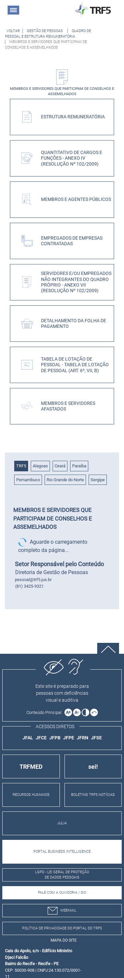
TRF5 (21, 465)
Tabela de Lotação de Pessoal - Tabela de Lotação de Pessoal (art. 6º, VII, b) (75, 364)
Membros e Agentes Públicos (76, 199)
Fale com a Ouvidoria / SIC (62, 892)
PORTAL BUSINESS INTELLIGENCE (62, 851)
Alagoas (40, 465)
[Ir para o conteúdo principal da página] (44, 712)
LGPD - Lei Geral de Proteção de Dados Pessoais (62, 875)
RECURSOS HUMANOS (31, 795)
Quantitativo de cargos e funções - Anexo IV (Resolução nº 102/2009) (71, 158)
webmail (62, 911)
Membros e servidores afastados (68, 406)
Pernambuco (28, 479)
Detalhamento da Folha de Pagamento (73, 323)
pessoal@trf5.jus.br (33, 579)
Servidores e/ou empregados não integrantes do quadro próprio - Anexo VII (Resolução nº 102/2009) (76, 282)
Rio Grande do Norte (65, 479)
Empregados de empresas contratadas (72, 241)
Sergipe (98, 479)
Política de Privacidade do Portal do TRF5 (62, 928)
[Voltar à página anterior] (13, 31)
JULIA (62, 823)
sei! (93, 766)
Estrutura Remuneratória (73, 117)
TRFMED (31, 766)
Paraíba (79, 465)
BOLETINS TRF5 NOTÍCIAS (93, 795)
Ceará (60, 465)
